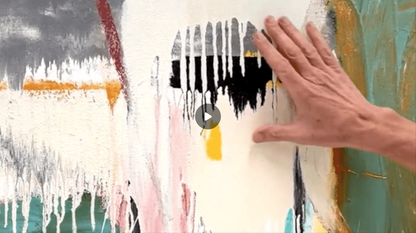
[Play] (208, 116)
